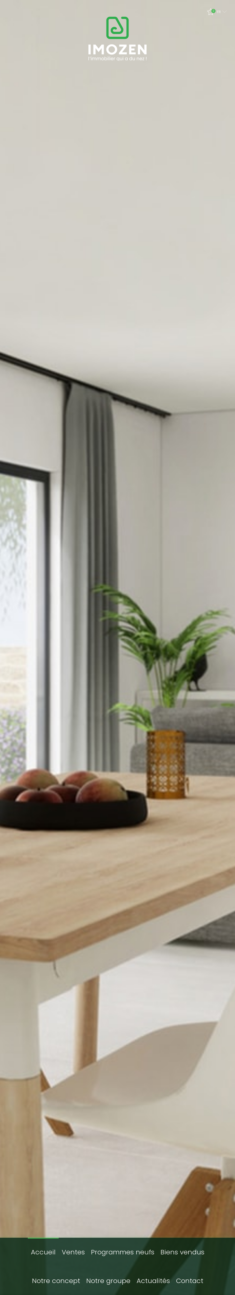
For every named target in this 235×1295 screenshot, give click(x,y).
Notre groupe (108, 1274)
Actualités (153, 1274)
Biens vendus (182, 1245)
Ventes (73, 1245)
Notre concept (56, 1274)
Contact (189, 1274)
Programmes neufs (122, 1245)
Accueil (43, 1245)
